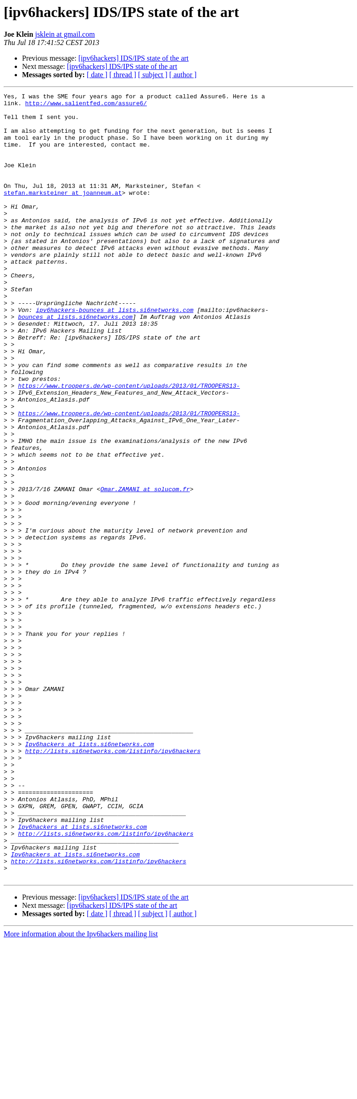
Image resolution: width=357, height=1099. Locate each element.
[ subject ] (152, 75)
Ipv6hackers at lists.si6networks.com (89, 875)
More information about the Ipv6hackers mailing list (81, 1091)
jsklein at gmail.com (65, 34)
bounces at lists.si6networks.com (75, 362)
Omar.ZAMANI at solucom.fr (145, 569)
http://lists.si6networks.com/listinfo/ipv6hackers (113, 883)
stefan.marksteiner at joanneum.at (63, 213)
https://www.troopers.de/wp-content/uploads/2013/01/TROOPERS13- (129, 445)
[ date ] (97, 75)
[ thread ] (122, 75)
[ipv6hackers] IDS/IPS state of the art (133, 58)
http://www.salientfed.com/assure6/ (86, 106)
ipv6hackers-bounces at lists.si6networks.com (114, 354)
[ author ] (183, 75)
